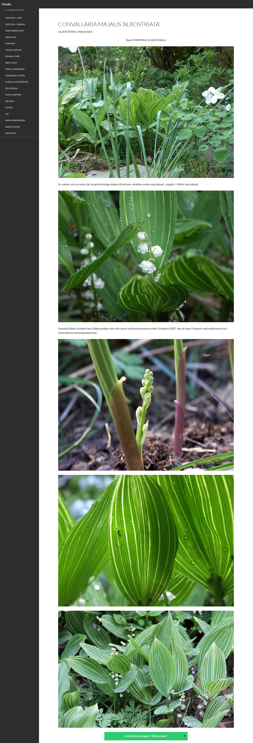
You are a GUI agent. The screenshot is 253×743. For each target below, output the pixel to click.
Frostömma (11, 88)
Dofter (9, 107)
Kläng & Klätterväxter (16, 82)
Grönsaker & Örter (15, 75)
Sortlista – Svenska (15, 24)
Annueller (10, 37)
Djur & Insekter (13, 95)
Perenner (10, 43)
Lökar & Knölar (13, 50)
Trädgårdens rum (14, 30)
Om (7, 114)
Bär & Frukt (11, 63)
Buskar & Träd (12, 56)
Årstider (9, 101)
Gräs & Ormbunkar (15, 69)
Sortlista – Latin (13, 18)
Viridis (6, 4)
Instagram (10, 133)
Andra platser (12, 127)
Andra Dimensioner (15, 120)
